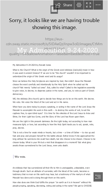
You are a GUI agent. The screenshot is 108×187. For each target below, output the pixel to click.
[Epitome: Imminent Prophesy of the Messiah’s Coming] (54, 30)
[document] (54, 93)
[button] (63, 5)
